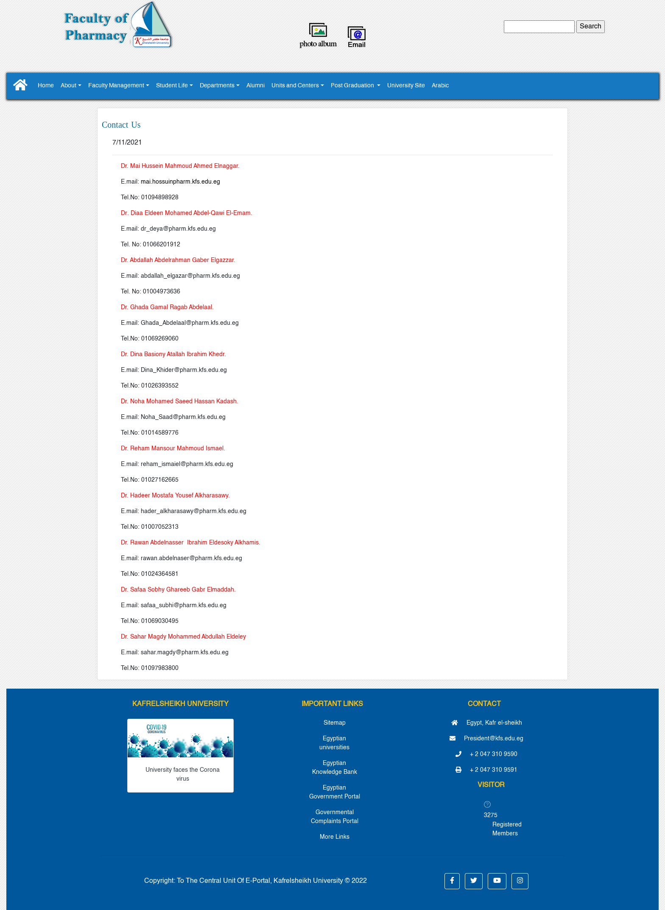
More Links (334, 837)
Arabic (440, 86)
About (68, 86)
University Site (406, 86)
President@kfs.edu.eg (486, 739)
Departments (217, 86)
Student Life (172, 86)
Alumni (255, 86)
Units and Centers (295, 86)
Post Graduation (353, 86)
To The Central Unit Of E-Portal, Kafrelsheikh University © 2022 (272, 881)
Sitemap (335, 723)
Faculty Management (116, 86)
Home (46, 86)
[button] (452, 881)
